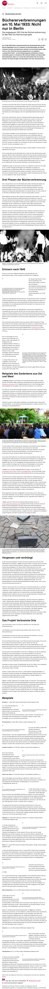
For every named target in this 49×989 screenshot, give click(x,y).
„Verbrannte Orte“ (36, 327)
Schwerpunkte (27, 7)
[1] (25, 144)
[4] (19, 405)
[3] (27, 391)
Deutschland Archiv (18, 7)
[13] (16, 971)
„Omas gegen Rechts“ (26, 471)
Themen (3, 7)
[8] (33, 489)
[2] (25, 174)
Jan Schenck (6, 38)
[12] (22, 924)
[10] (26, 567)
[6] (23, 476)
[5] (31, 453)
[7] (36, 478)
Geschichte (9, 7)
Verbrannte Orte (34, 981)
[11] (20, 583)
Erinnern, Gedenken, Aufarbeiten (38, 7)
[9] (39, 511)
